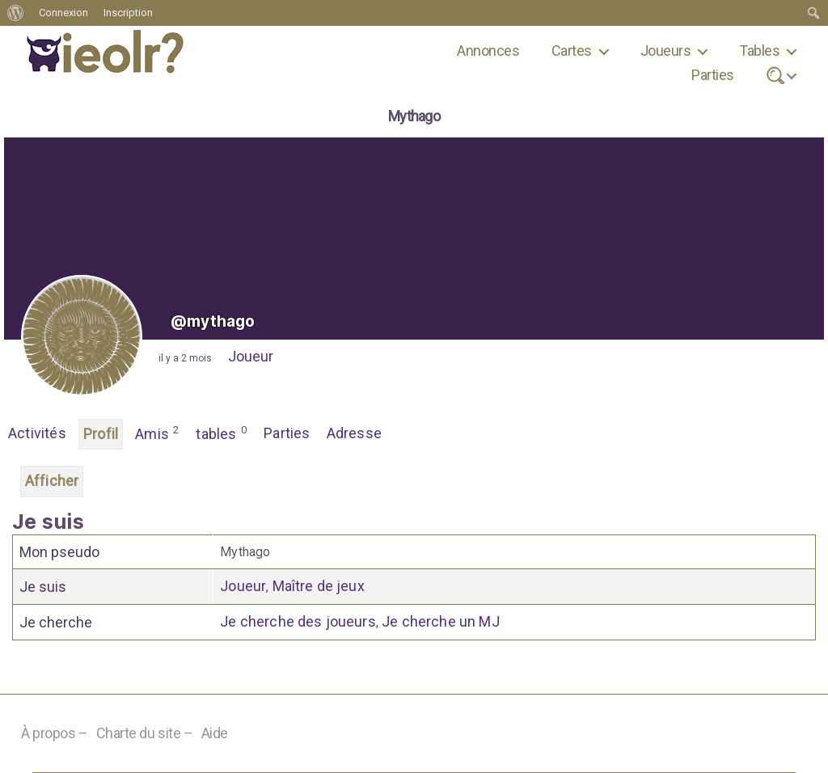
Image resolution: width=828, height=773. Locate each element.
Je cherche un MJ (441, 621)
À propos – (54, 732)
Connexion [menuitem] (63, 12)
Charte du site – (144, 732)
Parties (712, 74)
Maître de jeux (318, 585)
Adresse (354, 433)
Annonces (488, 50)
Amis (157, 432)
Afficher (51, 480)
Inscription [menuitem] (128, 12)
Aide (214, 732)
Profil (100, 433)
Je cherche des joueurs (298, 621)
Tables (759, 50)
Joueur (250, 356)
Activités (37, 433)
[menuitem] (16, 13)
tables (221, 432)
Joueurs (665, 50)
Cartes (571, 50)
